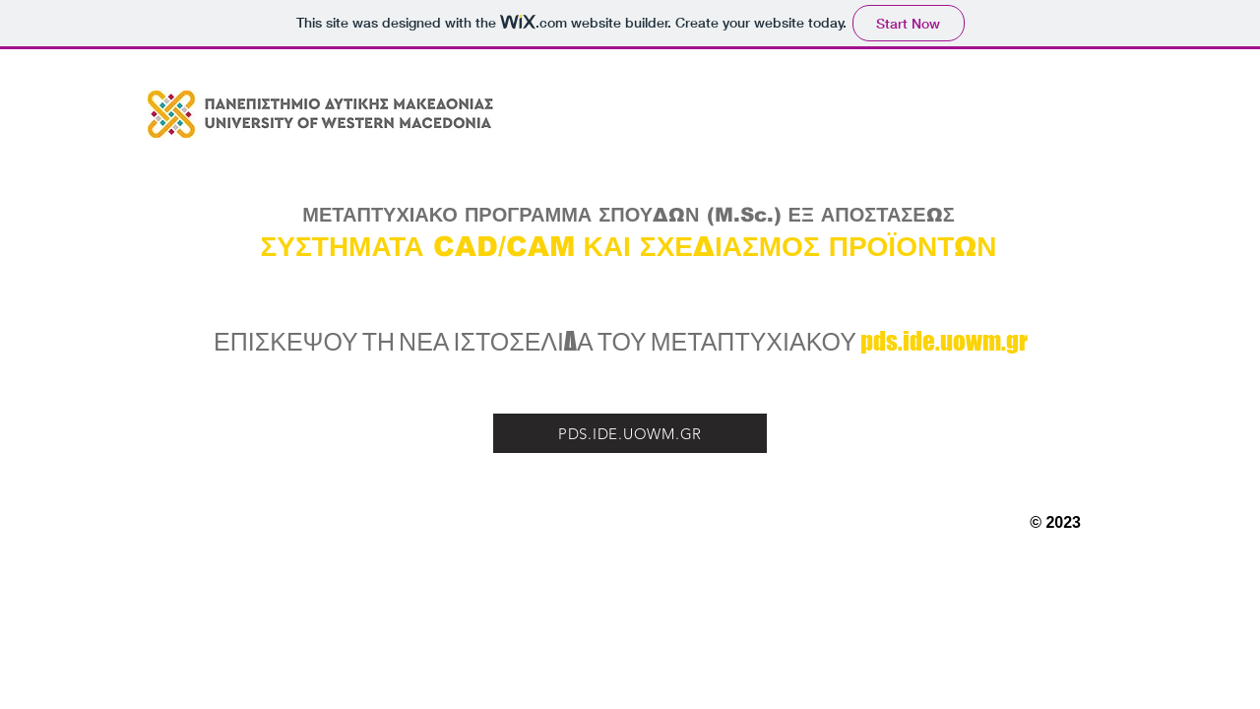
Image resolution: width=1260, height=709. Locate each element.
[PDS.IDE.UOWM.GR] (630, 433)
